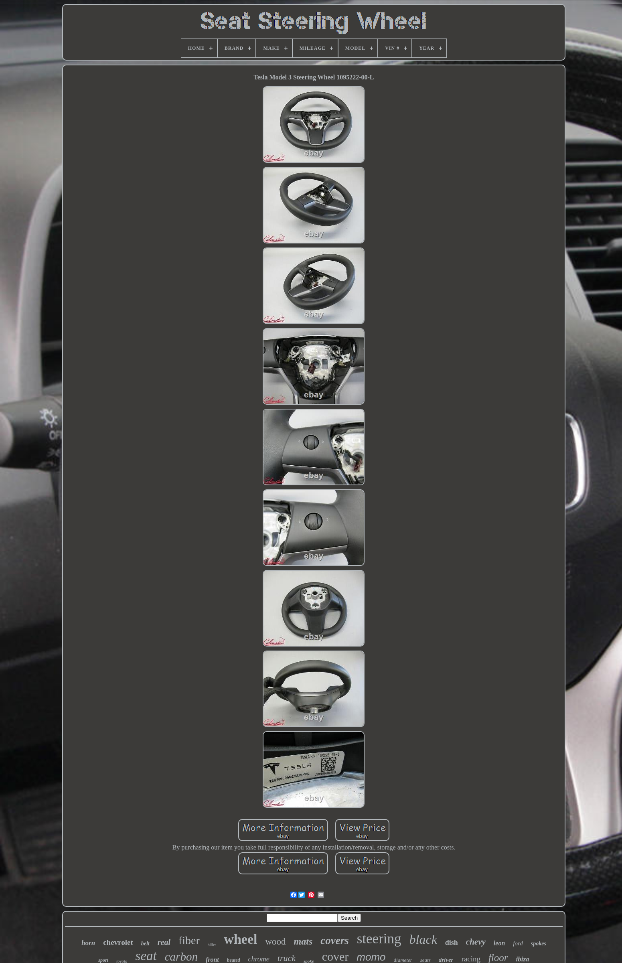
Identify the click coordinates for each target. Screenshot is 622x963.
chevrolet (118, 942)
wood (275, 942)
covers (334, 941)
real (164, 942)
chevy (476, 942)
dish (451, 943)
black (423, 939)
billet (212, 945)
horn (88, 943)
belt (145, 944)
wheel (240, 939)
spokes (538, 944)
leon (499, 943)
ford (518, 943)
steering (379, 939)
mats (303, 941)
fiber (189, 940)
